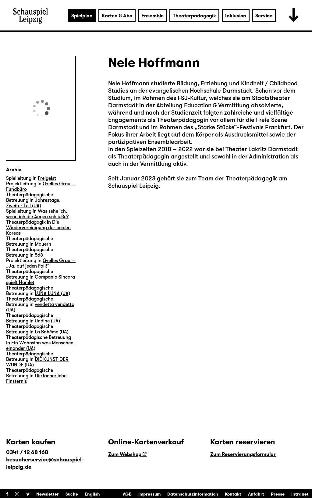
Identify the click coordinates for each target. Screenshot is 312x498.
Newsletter (47, 494)
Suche (72, 494)
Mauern (43, 244)
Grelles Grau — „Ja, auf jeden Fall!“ (41, 263)
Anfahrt (256, 494)
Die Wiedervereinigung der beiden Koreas (38, 227)
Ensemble (152, 16)
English (92, 494)
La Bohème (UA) (52, 332)
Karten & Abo (117, 16)
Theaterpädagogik (194, 16)
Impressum (149, 494)
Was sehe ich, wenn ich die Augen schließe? (37, 213)
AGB (127, 494)
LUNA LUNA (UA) (52, 293)
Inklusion (235, 16)
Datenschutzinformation (192, 494)
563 (39, 255)
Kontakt (233, 494)
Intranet (300, 494)
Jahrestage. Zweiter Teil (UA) (33, 202)
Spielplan (82, 16)
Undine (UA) (47, 321)
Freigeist (47, 178)
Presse (278, 494)
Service (263, 16)
